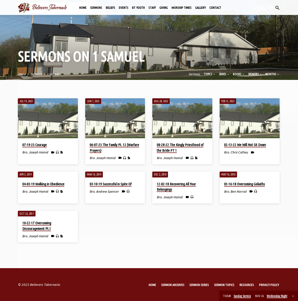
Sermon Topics (224, 285)
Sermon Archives (172, 285)
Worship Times (181, 8)
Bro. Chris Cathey (236, 152)
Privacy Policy (269, 285)
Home (82, 8)
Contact (215, 8)
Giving (163, 8)
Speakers (255, 74)
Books (239, 74)
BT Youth (138, 8)
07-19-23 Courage (34, 145)
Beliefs (110, 8)
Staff (152, 8)
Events (123, 8)
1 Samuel (53, 74)
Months (272, 74)
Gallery (200, 8)
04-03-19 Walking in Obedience (43, 184)
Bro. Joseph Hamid (35, 152)
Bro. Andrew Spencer (104, 191)
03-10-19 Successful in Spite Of (110, 184)
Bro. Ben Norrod (235, 191)
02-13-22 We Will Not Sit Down (245, 145)
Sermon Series (199, 285)
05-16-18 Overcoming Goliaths (244, 184)
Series (224, 74)
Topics (210, 74)
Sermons (96, 8)
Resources (246, 285)
